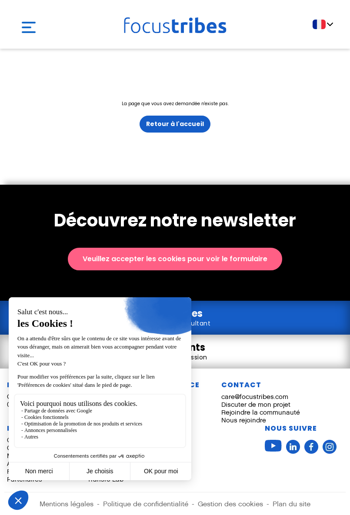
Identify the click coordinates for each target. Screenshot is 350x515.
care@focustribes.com (254, 396)
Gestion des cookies (230, 504)
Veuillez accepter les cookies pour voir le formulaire (175, 259)
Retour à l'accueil (175, 124)
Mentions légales (66, 504)
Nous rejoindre (243, 420)
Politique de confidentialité (145, 504)
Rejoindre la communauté (260, 412)
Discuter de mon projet (255, 404)
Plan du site (291, 504)
